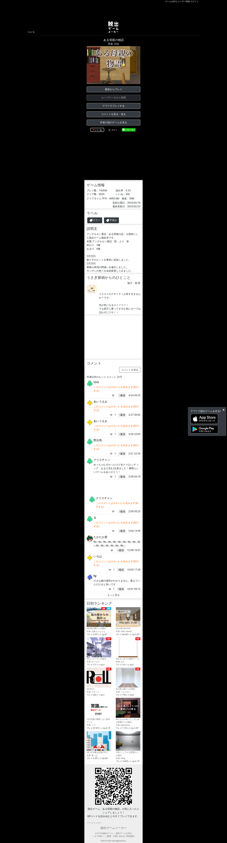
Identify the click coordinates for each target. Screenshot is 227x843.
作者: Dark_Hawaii (124, 631)
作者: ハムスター (123, 692)
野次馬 (98, 440)
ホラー (94, 220)
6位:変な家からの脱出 (128, 679)
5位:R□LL (99, 679)
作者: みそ (120, 662)
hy (95, 575)
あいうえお (100, 401)
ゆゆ (96, 382)
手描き (111, 220)
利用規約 (131, 836)
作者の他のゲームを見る (113, 122)
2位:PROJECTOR (128, 618)
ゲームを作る (171, 1)
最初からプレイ (113, 89)
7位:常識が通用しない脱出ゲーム (99, 710)
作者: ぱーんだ (93, 662)
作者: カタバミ (93, 692)
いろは (98, 556)
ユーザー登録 (184, 1)
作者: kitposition (123, 725)
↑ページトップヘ (94, 823)
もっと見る (113, 595)
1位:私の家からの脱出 (99, 618)
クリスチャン (102, 459)
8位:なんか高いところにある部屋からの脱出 (128, 710)
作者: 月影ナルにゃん (96, 631)
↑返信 (122, 395)
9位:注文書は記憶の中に (99, 742)
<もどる (31, 32)
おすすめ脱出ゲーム (104, 833)
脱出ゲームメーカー (113, 828)
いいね (98, 129)
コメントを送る (129, 369)
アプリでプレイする (113, 105)
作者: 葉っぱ (92, 755)
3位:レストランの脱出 (99, 648)
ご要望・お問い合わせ (115, 836)
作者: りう (91, 725)
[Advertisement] (113, 11)
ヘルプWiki (97, 836)
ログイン (195, 1)
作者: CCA (113, 43)
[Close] (224, 410)
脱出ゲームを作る (124, 833)
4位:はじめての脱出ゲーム (128, 648)
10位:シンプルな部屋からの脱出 (128, 744)
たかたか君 (100, 537)
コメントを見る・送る (113, 114)
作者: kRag (120, 758)
